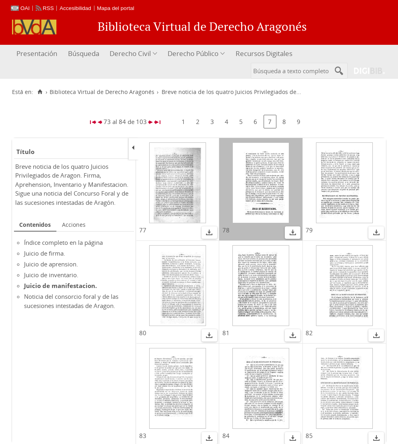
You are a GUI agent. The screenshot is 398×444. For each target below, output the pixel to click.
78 (226, 230)
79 (309, 230)
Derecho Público (193, 53)
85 (309, 436)
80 (142, 333)
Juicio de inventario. (51, 275)
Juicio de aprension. (51, 264)
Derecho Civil (130, 53)
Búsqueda (83, 53)
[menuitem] (37, 54)
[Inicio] (39, 92)
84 (226, 436)
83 (142, 436)
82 (309, 333)
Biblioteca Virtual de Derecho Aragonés (102, 92)
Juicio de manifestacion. (60, 286)
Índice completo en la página (63, 242)
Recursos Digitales (264, 53)
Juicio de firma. (44, 253)
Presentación (36, 53)
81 (226, 333)
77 (142, 230)
